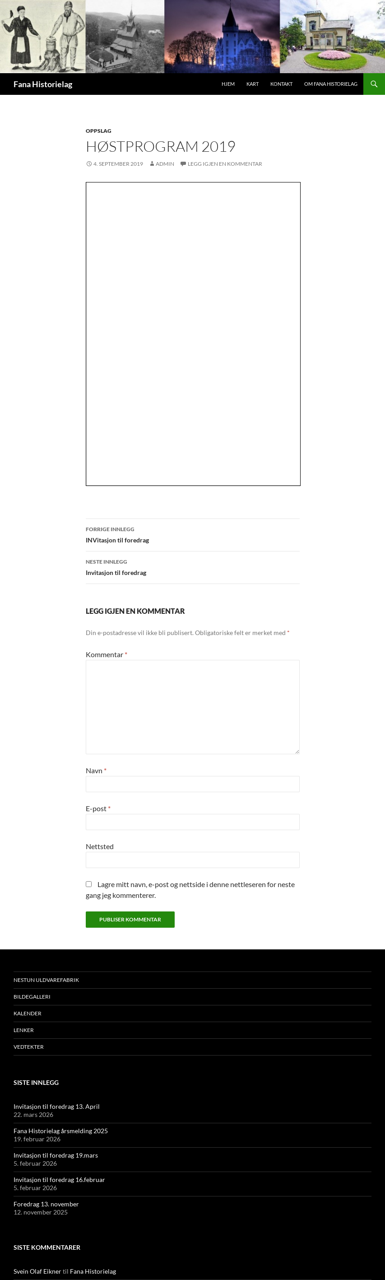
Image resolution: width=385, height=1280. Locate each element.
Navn (96, 770)
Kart (252, 84)
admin (165, 163)
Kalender (28, 1013)
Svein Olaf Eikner (37, 1271)
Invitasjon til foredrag (193, 566)
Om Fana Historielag (330, 84)
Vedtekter (29, 1046)
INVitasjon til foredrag (193, 534)
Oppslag (98, 130)
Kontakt (281, 84)
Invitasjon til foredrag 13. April (57, 1106)
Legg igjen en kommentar (225, 163)
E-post (98, 808)
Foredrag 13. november (46, 1204)
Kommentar (106, 654)
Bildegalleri (32, 996)
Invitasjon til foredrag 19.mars (56, 1155)
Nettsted (100, 846)
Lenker (24, 1030)
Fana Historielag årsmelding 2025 (61, 1131)
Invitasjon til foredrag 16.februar (59, 1179)
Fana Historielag (43, 84)
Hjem (228, 84)
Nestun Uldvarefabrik (46, 979)
